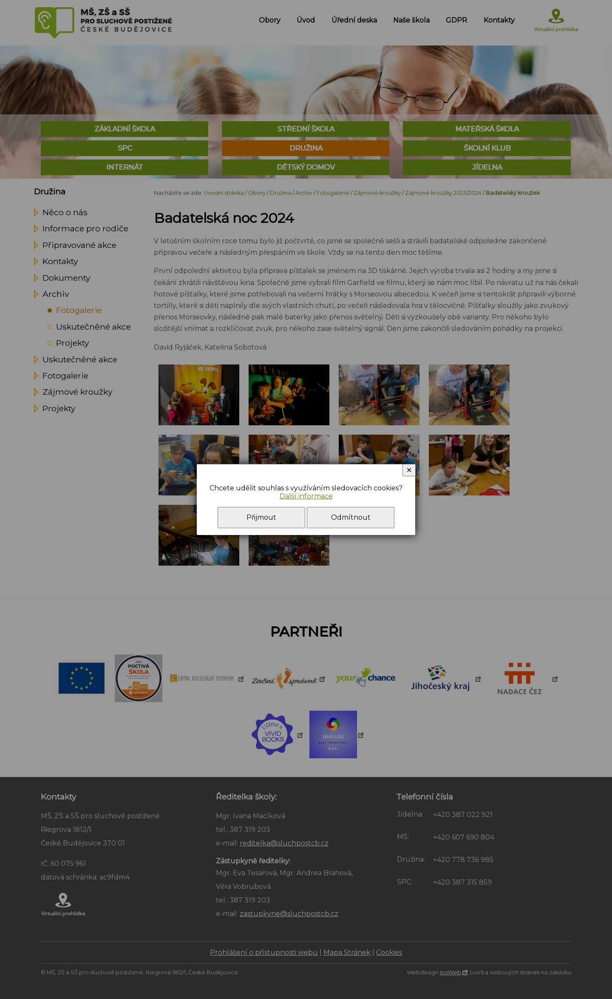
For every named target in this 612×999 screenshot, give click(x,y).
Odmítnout (351, 517)
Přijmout (261, 517)
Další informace (306, 496)
